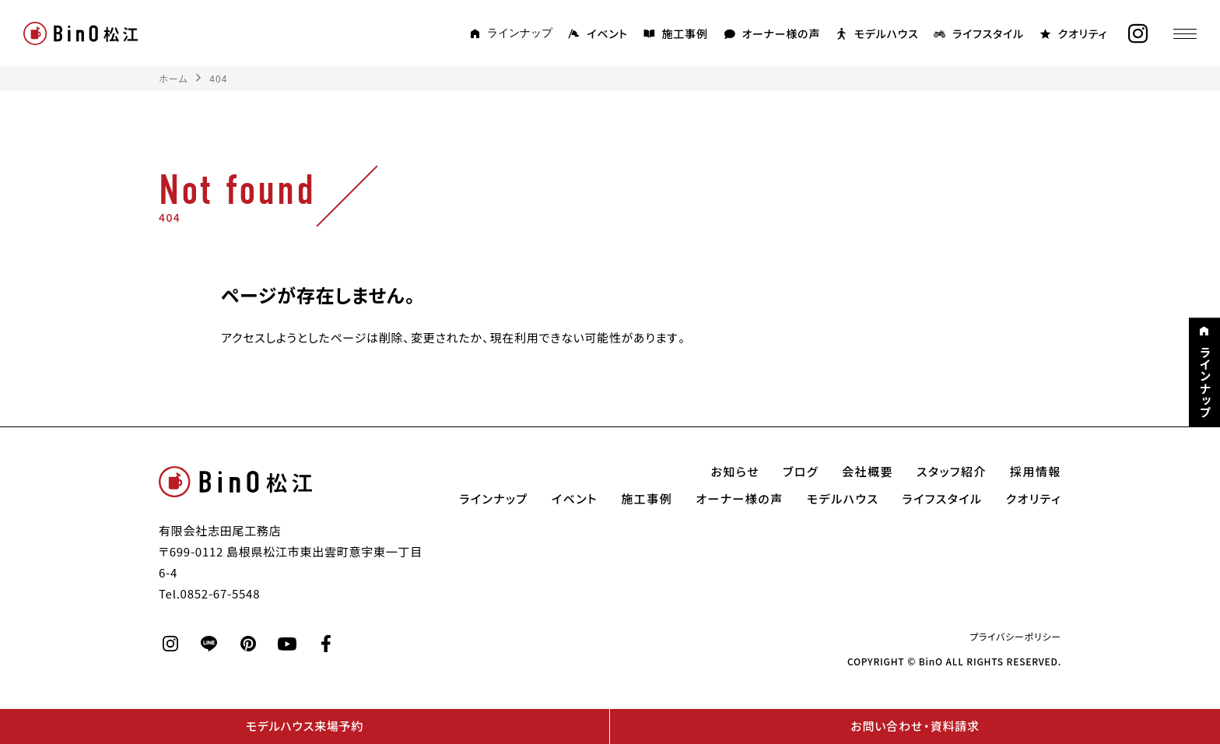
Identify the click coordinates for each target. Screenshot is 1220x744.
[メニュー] (1185, 33)
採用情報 (1035, 471)
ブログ (801, 471)
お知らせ (735, 471)
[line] (209, 643)
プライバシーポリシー (1015, 637)
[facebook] (326, 643)
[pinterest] (248, 643)
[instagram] (1138, 33)
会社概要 (867, 471)
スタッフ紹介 (952, 471)
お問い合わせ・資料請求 (914, 726)
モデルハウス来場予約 (304, 726)
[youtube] (287, 643)
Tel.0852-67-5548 (209, 593)
